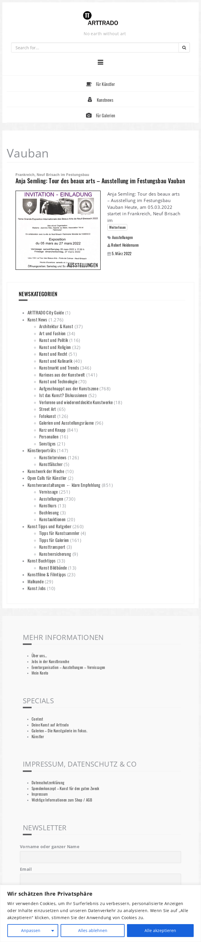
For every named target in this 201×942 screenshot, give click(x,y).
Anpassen (30, 930)
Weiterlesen (117, 227)
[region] (100, 913)
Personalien (49, 436)
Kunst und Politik (53, 340)
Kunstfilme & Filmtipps (47, 574)
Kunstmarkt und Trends (59, 367)
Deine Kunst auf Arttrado (50, 725)
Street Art (47, 409)
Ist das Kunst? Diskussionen (63, 395)
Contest (37, 719)
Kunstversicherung (55, 553)
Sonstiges (47, 443)
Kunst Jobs (37, 588)
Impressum (40, 794)
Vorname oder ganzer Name (49, 846)
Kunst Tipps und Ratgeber (49, 526)
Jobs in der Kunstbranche (50, 661)
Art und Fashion (52, 333)
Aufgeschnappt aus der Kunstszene (68, 388)
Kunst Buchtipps (42, 560)
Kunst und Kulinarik (55, 361)
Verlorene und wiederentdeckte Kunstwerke (76, 402)
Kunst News (37, 319)
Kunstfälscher (51, 464)
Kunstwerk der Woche (46, 471)
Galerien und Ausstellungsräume (66, 422)
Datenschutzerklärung (48, 782)
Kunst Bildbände (53, 567)
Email (26, 869)
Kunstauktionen (52, 519)
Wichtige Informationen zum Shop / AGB (62, 800)
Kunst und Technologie (58, 381)
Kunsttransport (52, 546)
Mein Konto (40, 673)
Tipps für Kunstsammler (59, 533)
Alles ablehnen (92, 930)
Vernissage (48, 491)
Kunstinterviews (53, 457)
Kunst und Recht (53, 353)
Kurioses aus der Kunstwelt (62, 374)
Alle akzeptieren (160, 930)
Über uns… (39, 655)
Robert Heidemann (125, 245)
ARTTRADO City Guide (46, 312)
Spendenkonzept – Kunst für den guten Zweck (65, 788)
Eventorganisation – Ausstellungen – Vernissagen (68, 667)
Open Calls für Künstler (47, 478)
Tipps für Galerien (54, 540)
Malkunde (36, 581)
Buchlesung (49, 512)
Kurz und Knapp (52, 429)
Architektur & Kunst (56, 326)
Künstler (38, 736)
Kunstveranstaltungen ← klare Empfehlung (64, 485)
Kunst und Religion (55, 347)
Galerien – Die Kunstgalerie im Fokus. (59, 730)
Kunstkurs (47, 505)
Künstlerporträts (42, 450)
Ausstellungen (122, 237)
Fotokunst (47, 416)
